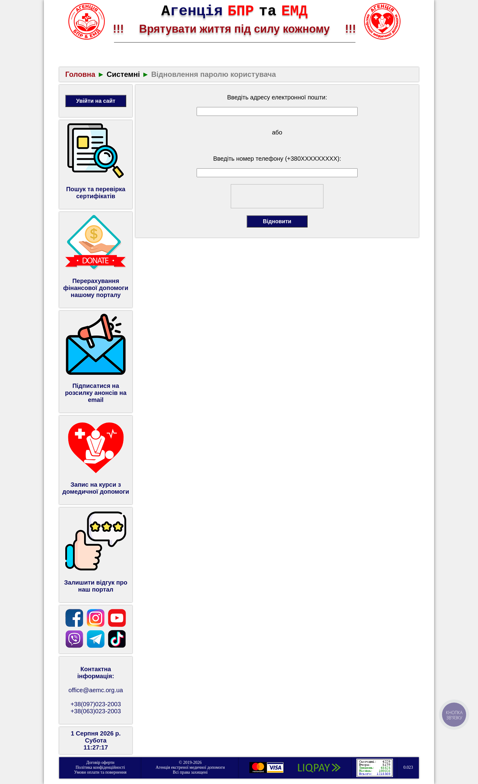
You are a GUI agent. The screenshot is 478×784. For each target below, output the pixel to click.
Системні (123, 74)
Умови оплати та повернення (100, 772)
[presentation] (277, 196)
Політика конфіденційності (100, 767)
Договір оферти (100, 762)
